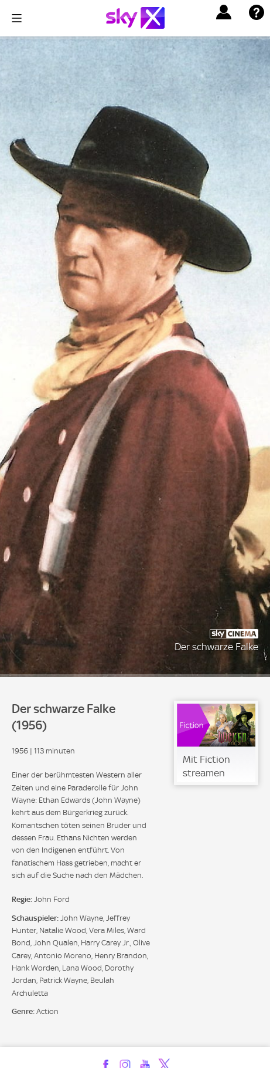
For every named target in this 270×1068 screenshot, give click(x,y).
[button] (223, 12)
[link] (216, 743)
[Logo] (135, 18)
